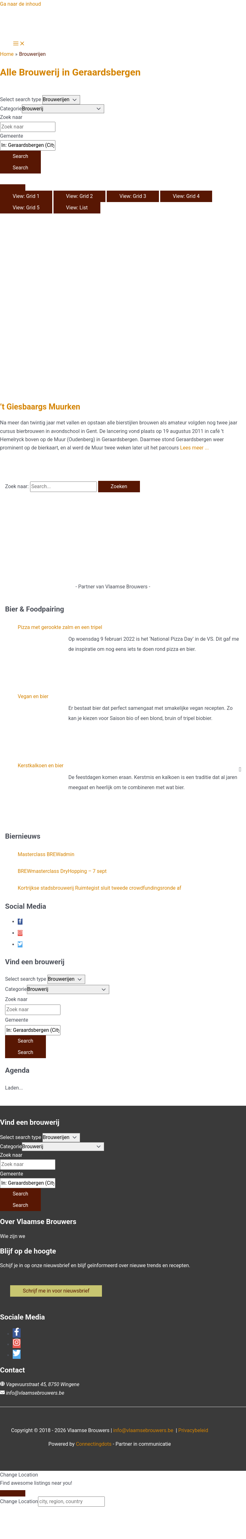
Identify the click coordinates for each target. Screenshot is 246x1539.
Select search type (20, 99)
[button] (56, 1291)
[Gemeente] (27, 145)
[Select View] (12, 187)
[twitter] (20, 944)
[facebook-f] (20, 922)
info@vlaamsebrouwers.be (35, 1393)
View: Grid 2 (79, 196)
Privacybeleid (193, 1430)
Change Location (19, 1501)
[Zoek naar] (27, 127)
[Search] (20, 156)
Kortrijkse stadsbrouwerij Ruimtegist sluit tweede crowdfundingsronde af (99, 888)
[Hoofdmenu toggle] (19, 44)
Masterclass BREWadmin (46, 854)
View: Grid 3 (132, 196)
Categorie (11, 109)
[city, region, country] (71, 1501)
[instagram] (20, 933)
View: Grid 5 (26, 208)
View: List (77, 208)
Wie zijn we (12, 1236)
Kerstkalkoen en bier (41, 766)
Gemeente (11, 136)
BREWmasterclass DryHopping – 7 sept (62, 871)
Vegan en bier (33, 696)
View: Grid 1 (26, 196)
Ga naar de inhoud (20, 4)
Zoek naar (11, 117)
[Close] (12, 1493)
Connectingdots (94, 1444)
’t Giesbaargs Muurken (40, 406)
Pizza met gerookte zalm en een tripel (60, 627)
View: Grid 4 (186, 196)
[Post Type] (61, 99)
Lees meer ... (194, 448)
